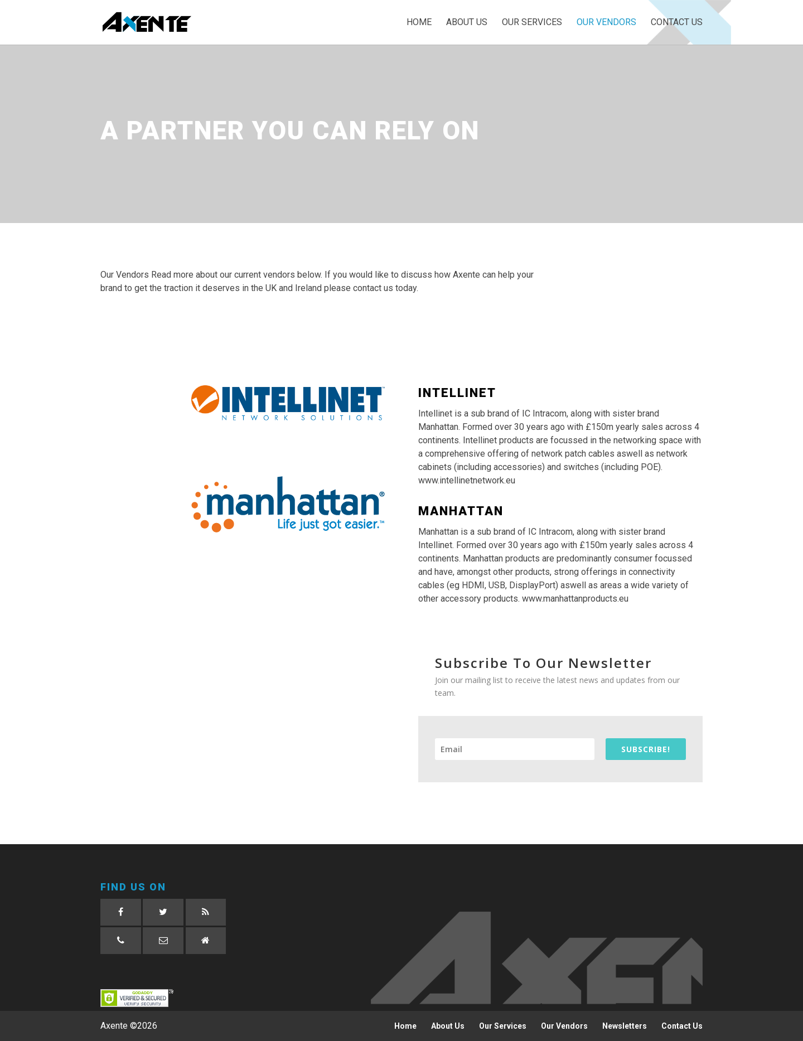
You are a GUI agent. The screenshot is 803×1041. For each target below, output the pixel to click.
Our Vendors (606, 22)
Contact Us (677, 22)
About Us (466, 22)
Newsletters (624, 1025)
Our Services (532, 22)
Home (419, 22)
